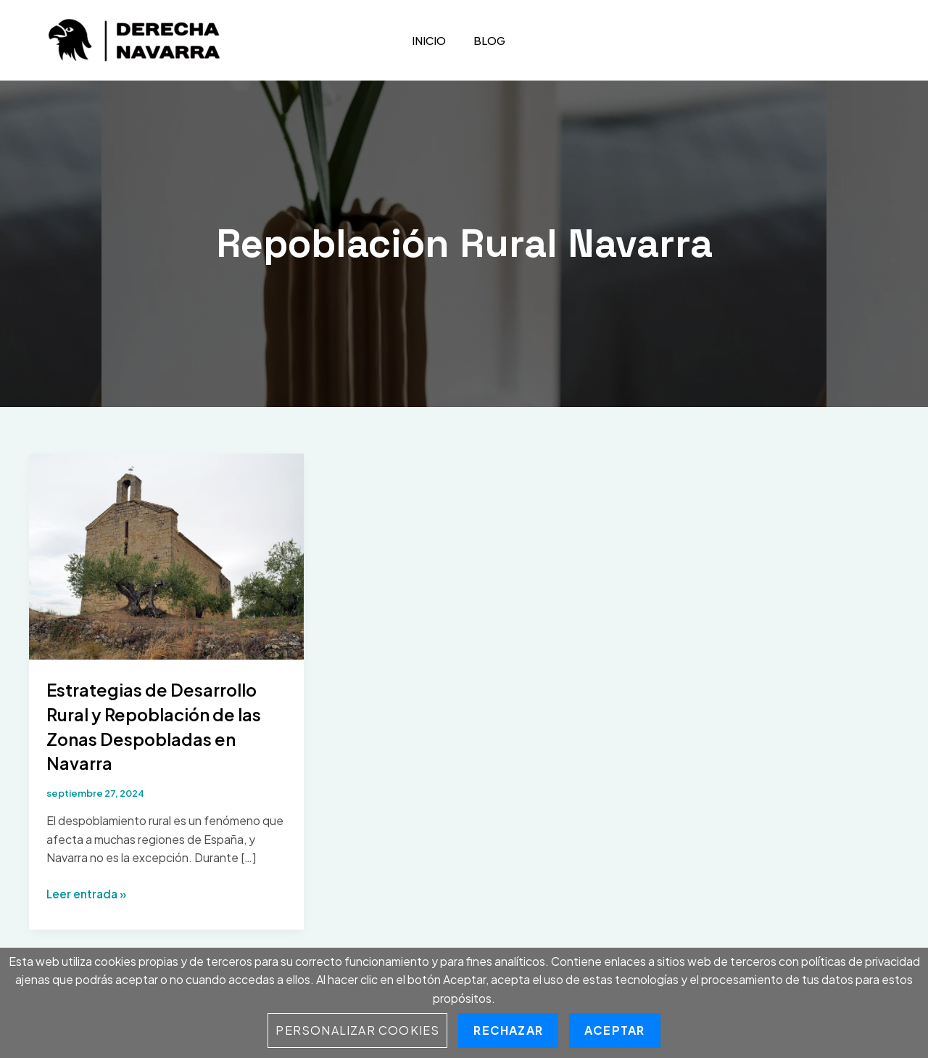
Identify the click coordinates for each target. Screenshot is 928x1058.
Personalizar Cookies (357, 1030)
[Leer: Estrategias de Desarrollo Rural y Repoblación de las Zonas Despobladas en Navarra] (166, 554)
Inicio (423, 40)
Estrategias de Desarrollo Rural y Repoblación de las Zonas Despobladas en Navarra (166, 725)
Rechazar (508, 1030)
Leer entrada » (88, 894)
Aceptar (614, 1030)
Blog (481, 40)
